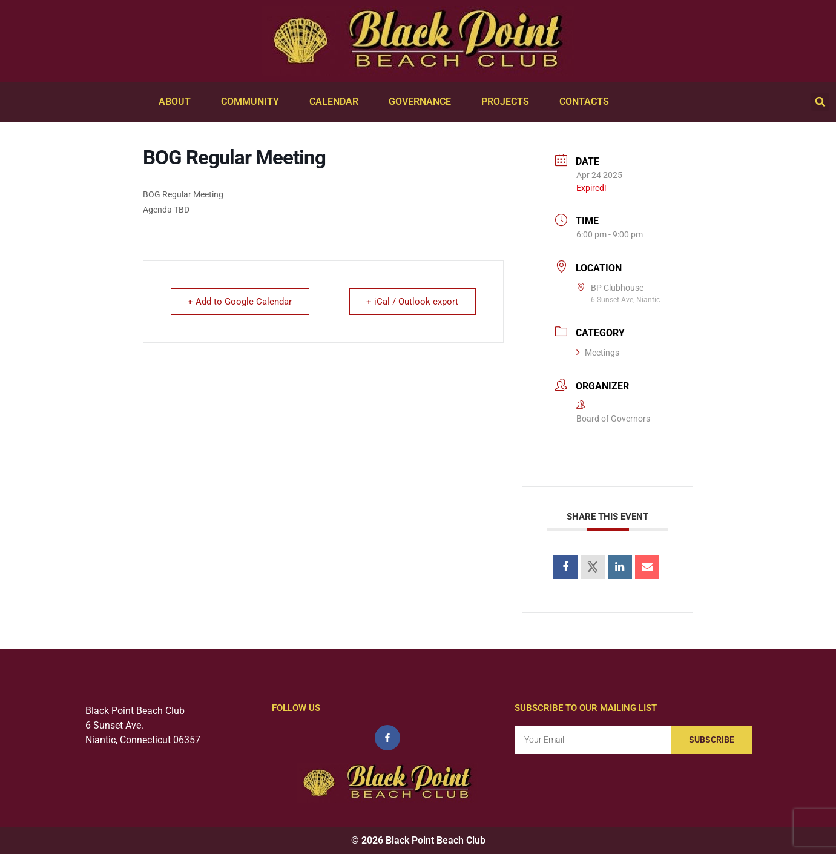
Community (253, 102)
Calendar (336, 102)
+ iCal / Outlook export (412, 301)
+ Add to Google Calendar (240, 301)
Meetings (597, 352)
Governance (423, 102)
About (178, 102)
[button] (820, 102)
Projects (508, 102)
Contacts (587, 102)
